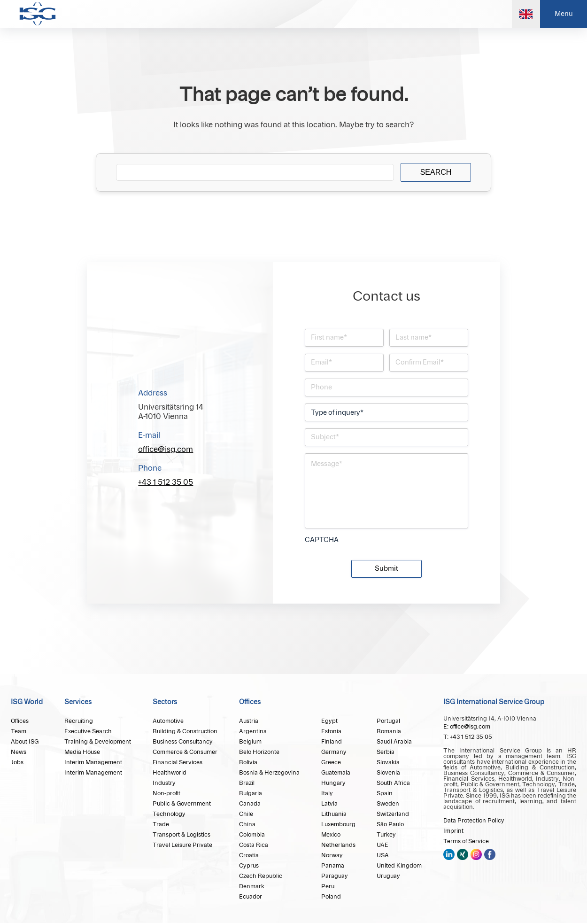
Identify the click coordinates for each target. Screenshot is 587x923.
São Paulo (390, 824)
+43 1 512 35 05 (165, 482)
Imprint (453, 831)
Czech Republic (260, 876)
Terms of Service (466, 841)
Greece (331, 762)
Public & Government (182, 804)
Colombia (252, 835)
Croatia (249, 855)
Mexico (330, 835)
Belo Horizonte (259, 752)
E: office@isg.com (466, 726)
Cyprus (249, 866)
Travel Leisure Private (182, 845)
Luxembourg (338, 824)
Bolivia (248, 762)
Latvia (329, 804)
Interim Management (93, 762)
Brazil (247, 783)
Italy (327, 793)
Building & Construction (185, 731)
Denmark (251, 886)
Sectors (165, 702)
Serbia (385, 752)
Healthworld (169, 773)
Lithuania (334, 814)
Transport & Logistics (181, 835)
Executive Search (88, 731)
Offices (20, 721)
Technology (169, 814)
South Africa (393, 783)
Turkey (386, 835)
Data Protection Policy (473, 820)
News (18, 752)
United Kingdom (399, 866)
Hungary (333, 783)
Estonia (331, 731)
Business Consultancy (183, 742)
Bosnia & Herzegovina (269, 773)
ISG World (27, 702)
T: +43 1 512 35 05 (467, 737)
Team (18, 731)
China (247, 824)
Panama (332, 866)
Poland (331, 897)
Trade (161, 824)
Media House (82, 752)
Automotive (168, 721)
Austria (248, 721)
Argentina (253, 731)
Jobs (17, 762)
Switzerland (393, 814)
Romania (389, 731)
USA (383, 855)
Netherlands (338, 845)
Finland (331, 742)
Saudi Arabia (394, 742)
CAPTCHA (322, 540)
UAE (382, 845)
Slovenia (388, 773)
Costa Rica (253, 845)
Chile (246, 814)
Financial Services (177, 762)
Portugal (388, 721)
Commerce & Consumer (185, 752)
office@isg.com (165, 449)
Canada (250, 804)
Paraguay (334, 876)
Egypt (329, 721)
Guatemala (335, 773)
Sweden (388, 804)
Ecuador (250, 897)
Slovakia (388, 762)
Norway (332, 855)
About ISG (25, 742)
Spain (385, 793)
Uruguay (388, 876)
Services (78, 702)
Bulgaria (250, 793)
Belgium (250, 742)
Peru (327, 886)
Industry (164, 783)
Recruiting (78, 721)
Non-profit (166, 793)
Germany (334, 752)
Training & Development (97, 742)
